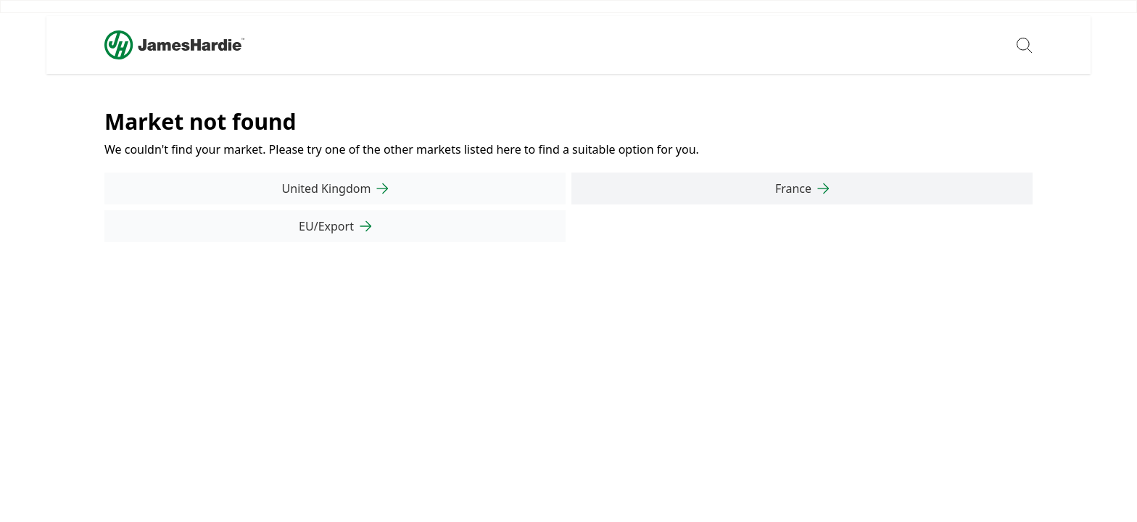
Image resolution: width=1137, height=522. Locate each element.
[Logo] (174, 44)
